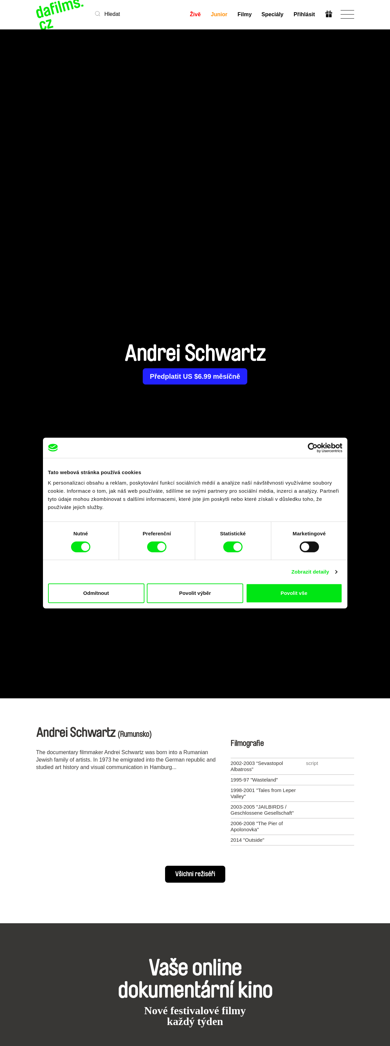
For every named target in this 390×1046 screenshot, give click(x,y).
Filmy (244, 14)
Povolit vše (293, 593)
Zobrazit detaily (310, 572)
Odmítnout (96, 593)
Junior (219, 14)
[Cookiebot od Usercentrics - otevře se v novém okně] (312, 448)
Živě (195, 14)
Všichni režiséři (195, 874)
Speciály (272, 14)
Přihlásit (304, 14)
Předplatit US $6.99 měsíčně (195, 376)
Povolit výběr (195, 593)
